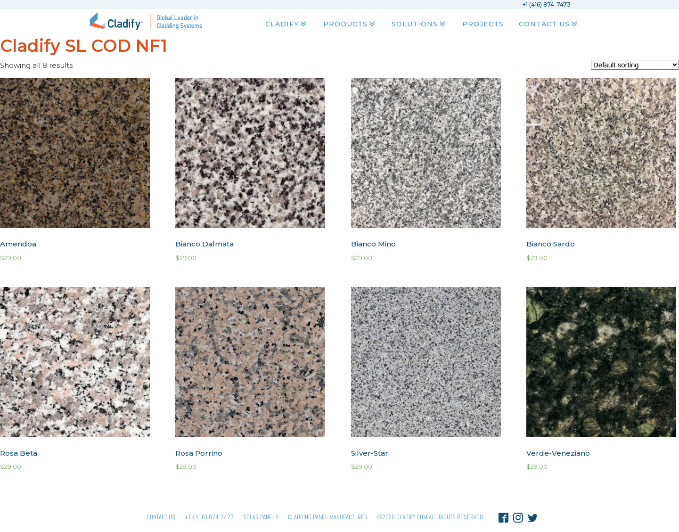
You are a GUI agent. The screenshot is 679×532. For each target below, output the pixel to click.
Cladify (286, 24)
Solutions (419, 24)
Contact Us (549, 24)
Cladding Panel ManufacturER (328, 517)
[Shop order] (635, 65)
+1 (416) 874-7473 (209, 517)
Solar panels (260, 517)
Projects (483, 24)
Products (350, 24)
